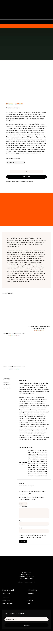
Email (21, 528)
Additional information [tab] (7, 383)
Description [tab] (7, 378)
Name (21, 520)
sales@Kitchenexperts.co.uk (26, 582)
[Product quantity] (26, 171)
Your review (23, 506)
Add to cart (26, 176)
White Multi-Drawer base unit (14, 367)
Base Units (14, 181)
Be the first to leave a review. (12, 107)
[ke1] (26, 562)
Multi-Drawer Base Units (13, 158)
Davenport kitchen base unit (13, 333)
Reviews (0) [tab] (7, 388)
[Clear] (46, 162)
